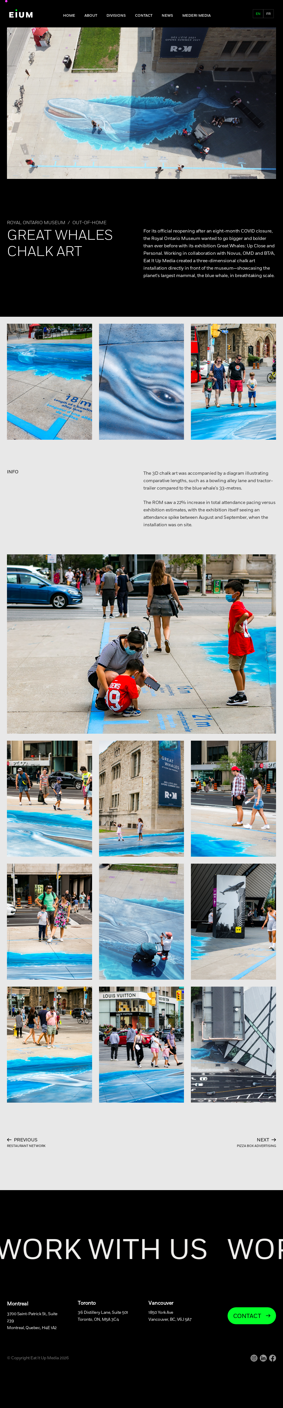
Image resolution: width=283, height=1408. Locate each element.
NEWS (167, 15)
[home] (20, 13)
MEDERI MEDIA (196, 15)
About (90, 15)
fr (268, 14)
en (258, 14)
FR (250, 15)
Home (69, 15)
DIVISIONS (116, 15)
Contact (143, 15)
